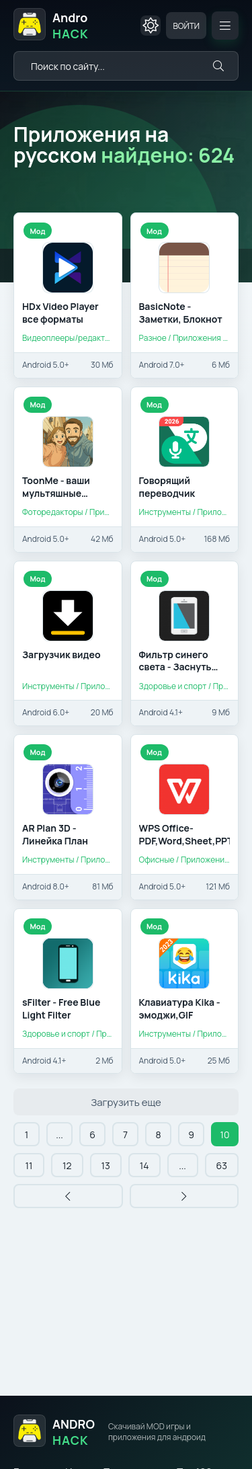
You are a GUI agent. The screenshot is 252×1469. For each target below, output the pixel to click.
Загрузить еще (126, 1102)
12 (66, 1165)
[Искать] (218, 66)
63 (221, 1165)
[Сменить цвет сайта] (150, 25)
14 (144, 1165)
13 (105, 1165)
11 (29, 1165)
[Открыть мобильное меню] (225, 25)
